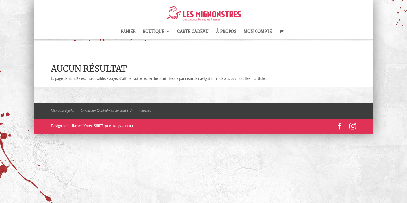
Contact (145, 111)
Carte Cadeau (193, 32)
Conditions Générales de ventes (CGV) (107, 111)
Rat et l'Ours (82, 126)
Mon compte (258, 32)
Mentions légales (62, 111)
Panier (128, 32)
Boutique (153, 32)
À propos (226, 32)
